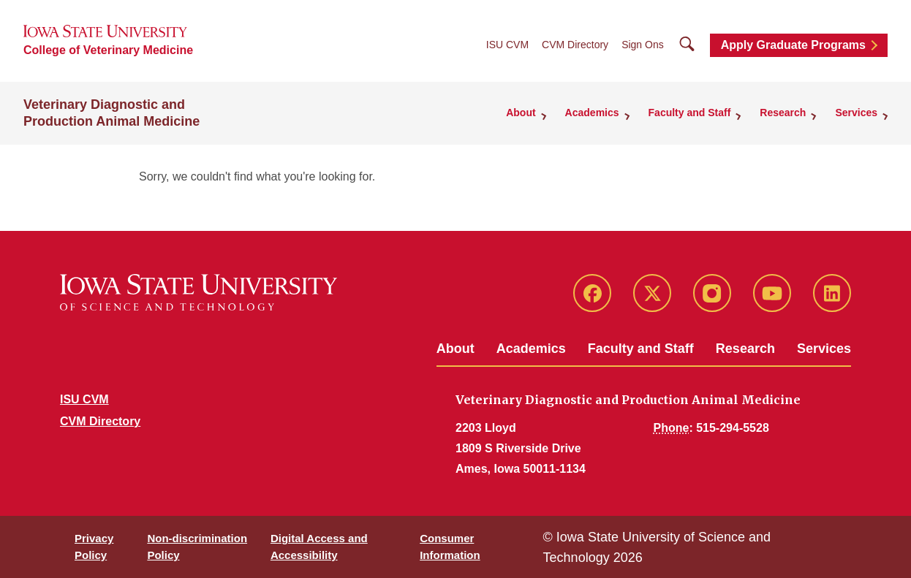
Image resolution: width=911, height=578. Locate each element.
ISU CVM (507, 44)
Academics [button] (592, 112)
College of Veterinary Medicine (108, 50)
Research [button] (783, 112)
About (455, 348)
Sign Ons (642, 44)
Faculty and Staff (641, 348)
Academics (531, 348)
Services (824, 348)
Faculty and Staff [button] (690, 112)
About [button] (520, 112)
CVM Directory (575, 44)
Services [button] (856, 112)
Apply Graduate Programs (793, 45)
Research (745, 348)
